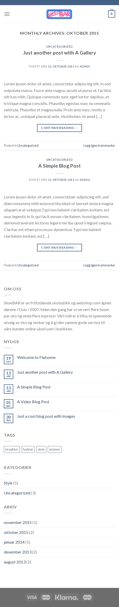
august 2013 (15, 561)
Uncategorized (59, 46)
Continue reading (59, 127)
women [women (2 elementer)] (54, 449)
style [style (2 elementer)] (41, 449)
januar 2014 (14, 541)
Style (8, 482)
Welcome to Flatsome (36, 357)
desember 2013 (17, 551)
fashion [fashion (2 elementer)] (28, 449)
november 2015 (18, 522)
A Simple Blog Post (59, 166)
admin (85, 66)
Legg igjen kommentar (99, 145)
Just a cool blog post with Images (46, 416)
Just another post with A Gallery (59, 53)
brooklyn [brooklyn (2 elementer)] (11, 449)
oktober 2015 (16, 532)
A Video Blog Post (33, 401)
